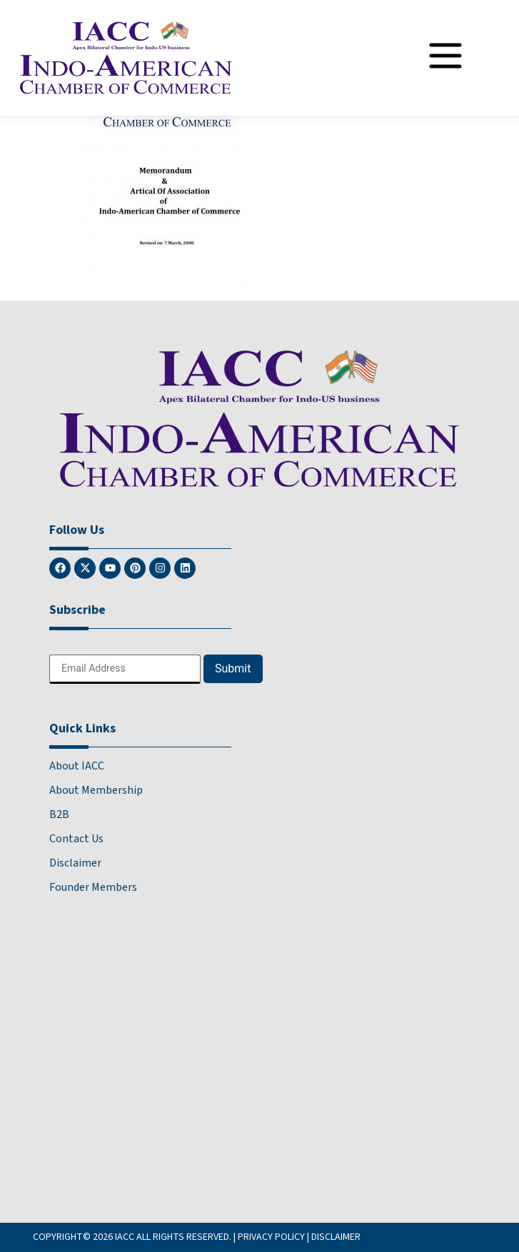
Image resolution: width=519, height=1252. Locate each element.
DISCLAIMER (336, 1237)
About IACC (76, 766)
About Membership (96, 790)
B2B (59, 814)
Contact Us (76, 839)
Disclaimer (75, 863)
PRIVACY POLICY (271, 1237)
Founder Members (93, 887)
